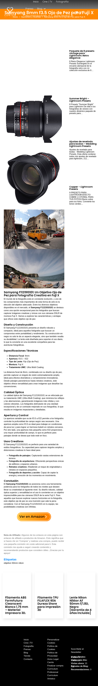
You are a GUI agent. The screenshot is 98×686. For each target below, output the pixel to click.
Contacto (46, 22)
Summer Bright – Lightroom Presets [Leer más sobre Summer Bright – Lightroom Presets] (80, 99)
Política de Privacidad (52, 654)
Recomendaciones (36, 15)
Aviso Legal (53, 659)
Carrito (50, 662)
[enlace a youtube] (77, 12)
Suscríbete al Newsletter (77, 650)
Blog (39, 8)
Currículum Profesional (52, 670)
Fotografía (62, 1)
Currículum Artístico (52, 677)
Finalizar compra (55, 665)
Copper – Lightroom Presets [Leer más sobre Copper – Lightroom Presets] (81, 188)
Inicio (36, 1)
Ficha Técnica (62, 15)
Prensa (29, 8)
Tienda (29, 22)
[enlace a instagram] (82, 12)
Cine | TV (47, 1)
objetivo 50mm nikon (14, 563)
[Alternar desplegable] (45, 9)
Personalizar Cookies (53, 641)
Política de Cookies (52, 648)
